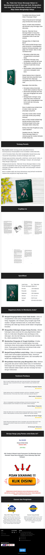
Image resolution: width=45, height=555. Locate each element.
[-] (12, 532)
